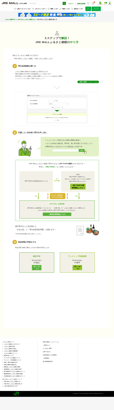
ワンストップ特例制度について (12, 373)
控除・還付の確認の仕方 (11, 375)
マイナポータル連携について (12, 371)
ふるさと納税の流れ (9, 359)
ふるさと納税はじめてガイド (12, 357)
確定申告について (9, 368)
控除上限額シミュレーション (51, 355)
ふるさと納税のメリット (11, 366)
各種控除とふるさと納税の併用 (12, 382)
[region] (57, 109)
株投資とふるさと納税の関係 (12, 380)
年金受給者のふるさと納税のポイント (14, 389)
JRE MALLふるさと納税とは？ (12, 394)
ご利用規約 (46, 371)
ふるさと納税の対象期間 (11, 364)
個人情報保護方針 (48, 374)
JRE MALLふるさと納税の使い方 (13, 397)
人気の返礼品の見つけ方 (11, 399)
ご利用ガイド (46, 358)
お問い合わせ (46, 364)
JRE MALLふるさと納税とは (26, 19)
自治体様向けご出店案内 (50, 368)
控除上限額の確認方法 (10, 377)
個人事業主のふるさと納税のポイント (14, 384)
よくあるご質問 (47, 361)
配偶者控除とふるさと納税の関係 (13, 386)
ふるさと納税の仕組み (10, 361)
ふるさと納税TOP (10, 19)
